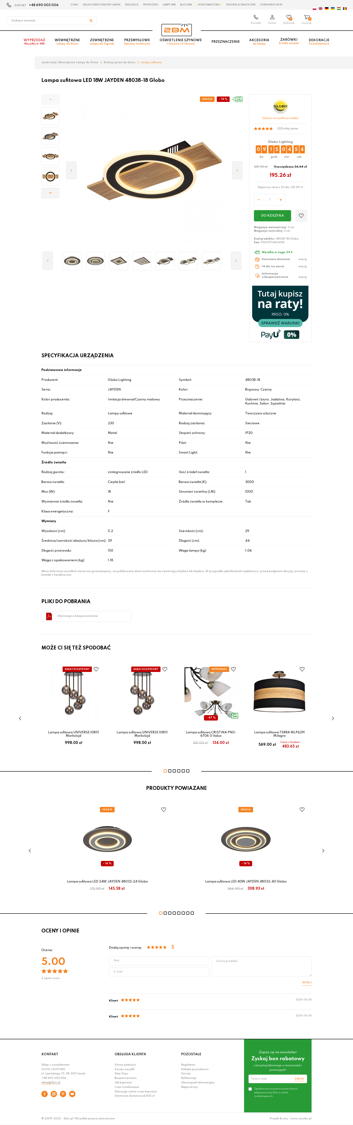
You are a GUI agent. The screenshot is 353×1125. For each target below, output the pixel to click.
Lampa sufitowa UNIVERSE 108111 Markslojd (73, 734)
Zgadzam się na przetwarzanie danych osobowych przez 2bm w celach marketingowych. (276, 1092)
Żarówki (288, 42)
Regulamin (188, 1065)
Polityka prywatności (194, 1069)
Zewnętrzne (102, 43)
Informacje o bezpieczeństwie (77, 616)
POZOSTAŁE (191, 1054)
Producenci (150, 5)
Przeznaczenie (225, 43)
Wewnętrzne (67, 43)
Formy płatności (125, 1065)
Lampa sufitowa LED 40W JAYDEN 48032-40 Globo (246, 881)
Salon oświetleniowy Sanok (102, 5)
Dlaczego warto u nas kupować (136, 1091)
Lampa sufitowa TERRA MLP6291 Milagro (279, 734)
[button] (50, 99)
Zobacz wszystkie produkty (280, 118)
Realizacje (132, 5)
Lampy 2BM (169, 5)
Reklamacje (189, 1078)
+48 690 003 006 (44, 5)
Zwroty (186, 1073)
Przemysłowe (137, 43)
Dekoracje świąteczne (241, 5)
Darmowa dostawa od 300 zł (135, 1096)
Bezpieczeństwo (126, 1078)
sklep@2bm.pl (50, 1082)
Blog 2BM (186, 5)
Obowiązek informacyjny (198, 1082)
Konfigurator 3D (271, 5)
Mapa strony (189, 1087)
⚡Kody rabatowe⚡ (209, 5)
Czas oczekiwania (127, 1087)
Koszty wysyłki (124, 1069)
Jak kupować (123, 1082)
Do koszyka (272, 215)
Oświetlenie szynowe (180, 43)
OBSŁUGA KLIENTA (130, 1054)
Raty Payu (121, 1073)
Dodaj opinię (289, 128)
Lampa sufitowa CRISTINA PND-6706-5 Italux (211, 734)
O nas (74, 5)
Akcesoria (259, 43)
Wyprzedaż (34, 43)
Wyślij (307, 982)
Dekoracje (319, 43)
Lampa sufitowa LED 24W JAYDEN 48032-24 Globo (107, 881)
